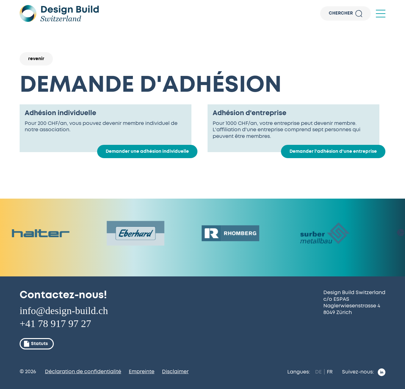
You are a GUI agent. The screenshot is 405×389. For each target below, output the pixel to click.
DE (318, 371)
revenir (36, 59)
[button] (380, 13)
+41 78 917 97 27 (55, 323)
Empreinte (141, 371)
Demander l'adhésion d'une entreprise (333, 151)
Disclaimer (175, 371)
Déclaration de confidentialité (83, 371)
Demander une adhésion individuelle (147, 151)
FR (330, 371)
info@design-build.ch (64, 310)
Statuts (35, 343)
